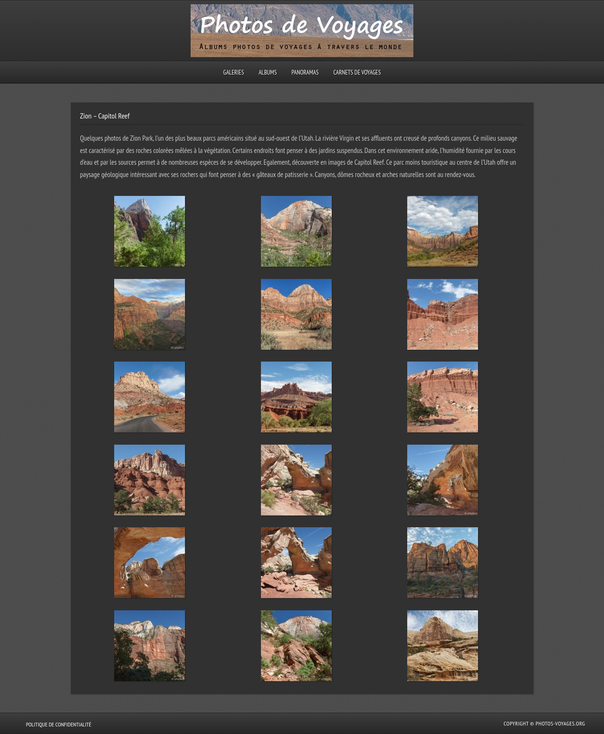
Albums (268, 72)
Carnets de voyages (357, 72)
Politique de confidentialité (58, 724)
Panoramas (305, 72)
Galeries (233, 72)
